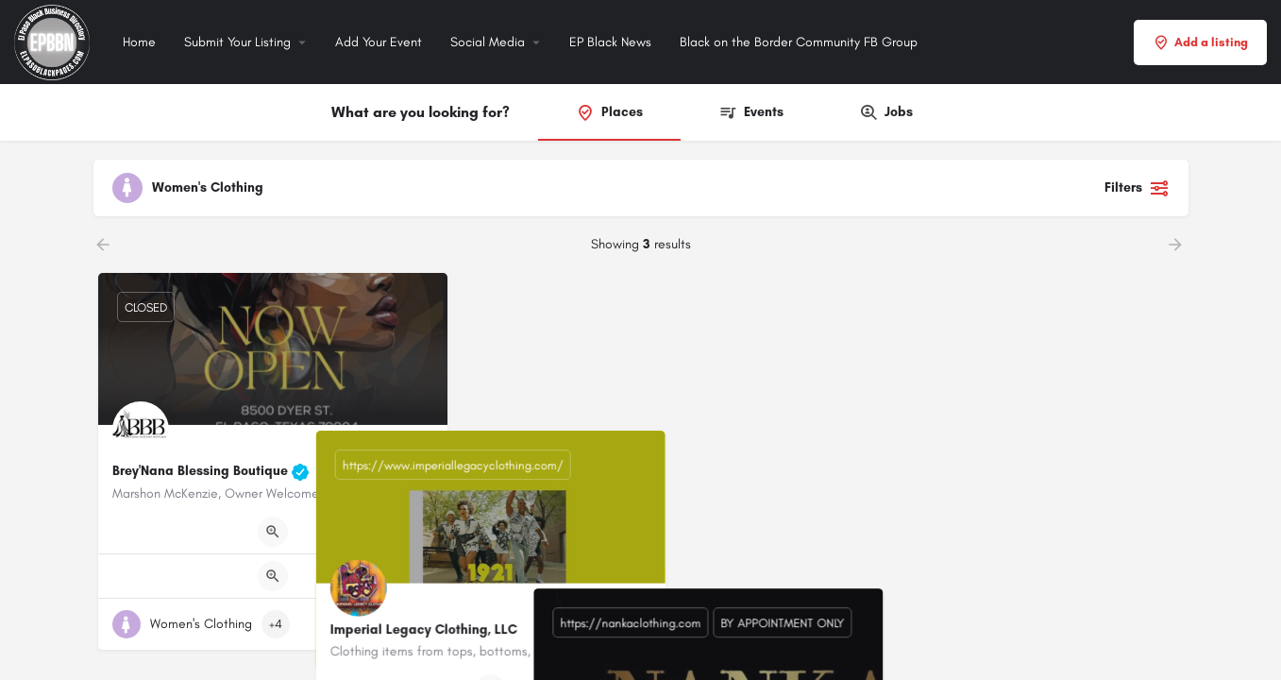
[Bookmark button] (418, 624)
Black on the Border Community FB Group (799, 42)
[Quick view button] (273, 532)
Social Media (487, 42)
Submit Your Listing (237, 42)
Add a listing (1200, 42)
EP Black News (610, 42)
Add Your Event (378, 42)
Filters (1137, 188)
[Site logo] (54, 41)
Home (139, 42)
